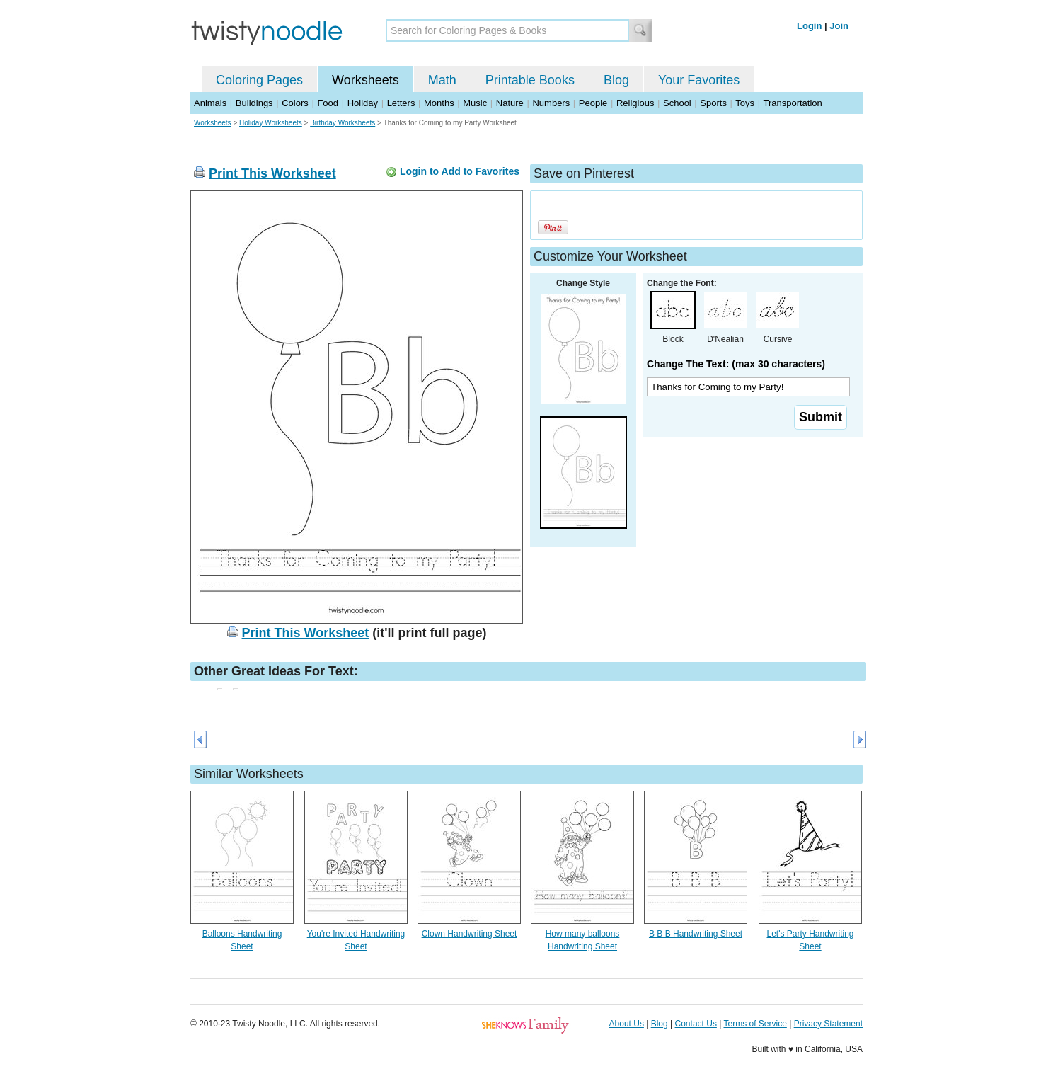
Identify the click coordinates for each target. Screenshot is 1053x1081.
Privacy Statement (828, 1024)
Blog (616, 80)
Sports (713, 103)
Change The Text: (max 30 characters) (736, 364)
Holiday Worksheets (270, 123)
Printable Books (530, 80)
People (593, 103)
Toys (744, 103)
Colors (295, 103)
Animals (210, 103)
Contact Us (696, 1024)
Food (327, 103)
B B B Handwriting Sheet (695, 934)
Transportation (792, 103)
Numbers (551, 103)
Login (809, 26)
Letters (401, 103)
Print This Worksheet (272, 173)
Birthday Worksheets (342, 123)
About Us (626, 1024)
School (677, 103)
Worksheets (365, 80)
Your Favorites (699, 80)
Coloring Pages (259, 80)
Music (475, 103)
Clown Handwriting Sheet (469, 934)
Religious (635, 103)
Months (439, 103)
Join (838, 26)
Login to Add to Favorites (459, 171)
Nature (510, 103)
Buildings (254, 103)
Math (442, 80)
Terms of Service (754, 1024)
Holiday (362, 103)
